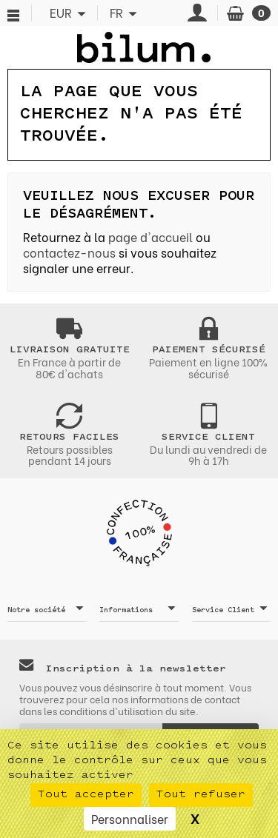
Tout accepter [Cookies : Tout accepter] (86, 794)
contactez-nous (69, 252)
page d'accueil (150, 236)
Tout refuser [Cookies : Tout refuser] (200, 794)
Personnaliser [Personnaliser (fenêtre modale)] (129, 818)
